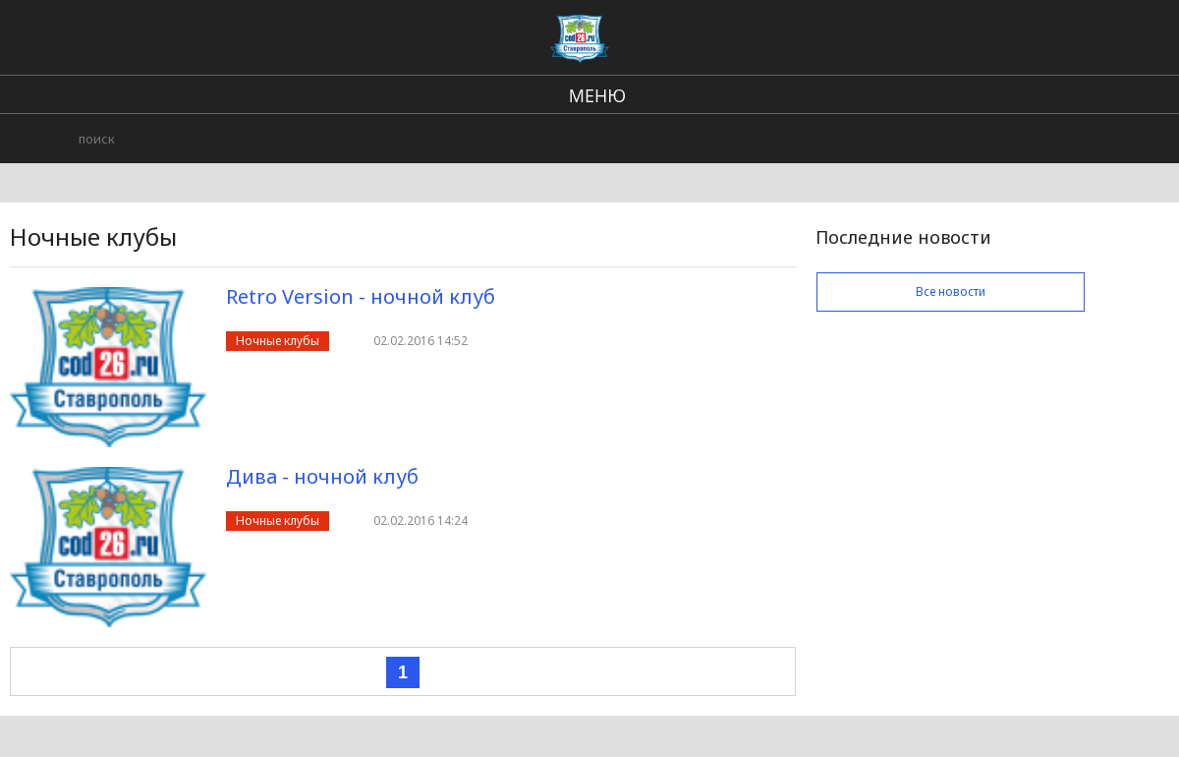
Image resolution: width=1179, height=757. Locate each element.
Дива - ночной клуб (322, 476)
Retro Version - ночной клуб (360, 296)
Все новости (950, 291)
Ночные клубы (277, 340)
